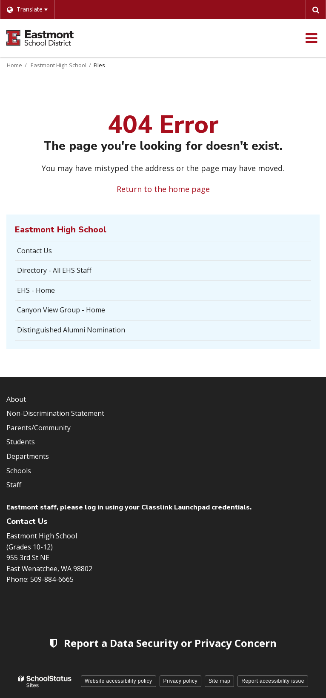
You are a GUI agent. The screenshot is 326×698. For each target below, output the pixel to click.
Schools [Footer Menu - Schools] (18, 470)
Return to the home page (163, 189)
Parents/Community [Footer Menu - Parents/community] (38, 427)
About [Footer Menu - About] (16, 399)
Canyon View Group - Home (61, 310)
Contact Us (34, 250)
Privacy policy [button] (180, 681)
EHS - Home (36, 290)
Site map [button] (219, 681)
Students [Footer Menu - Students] (20, 441)
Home (14, 65)
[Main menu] (311, 38)
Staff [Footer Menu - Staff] (13, 484)
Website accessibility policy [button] (118, 681)
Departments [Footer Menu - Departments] (27, 456)
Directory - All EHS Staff (54, 270)
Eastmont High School (58, 65)
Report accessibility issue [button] (272, 681)
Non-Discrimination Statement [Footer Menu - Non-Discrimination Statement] (55, 413)
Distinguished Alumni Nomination (71, 330)
